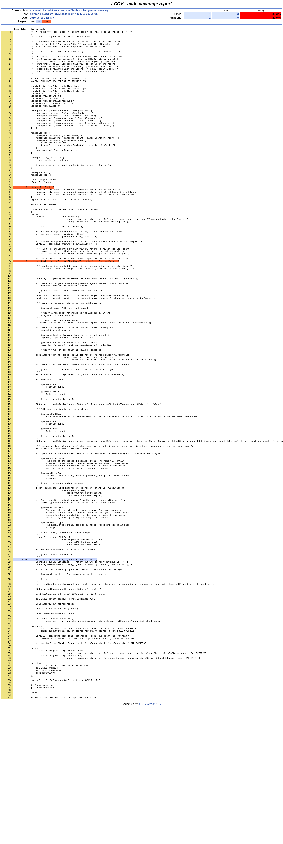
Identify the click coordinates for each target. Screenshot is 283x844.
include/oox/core (53, 10)
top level (35, 10)
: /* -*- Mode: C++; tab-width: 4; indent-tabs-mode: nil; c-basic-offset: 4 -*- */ (66, 32)
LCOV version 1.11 (150, 838)
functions (102, 10)
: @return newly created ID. (37, 659)
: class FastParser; (27, 213)
